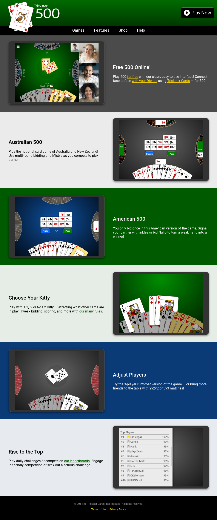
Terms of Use (98, 509)
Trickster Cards (178, 81)
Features (101, 30)
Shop (123, 30)
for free (132, 77)
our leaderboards (77, 461)
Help (141, 30)
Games (78, 30)
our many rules (90, 311)
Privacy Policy (117, 509)
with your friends (144, 81)
